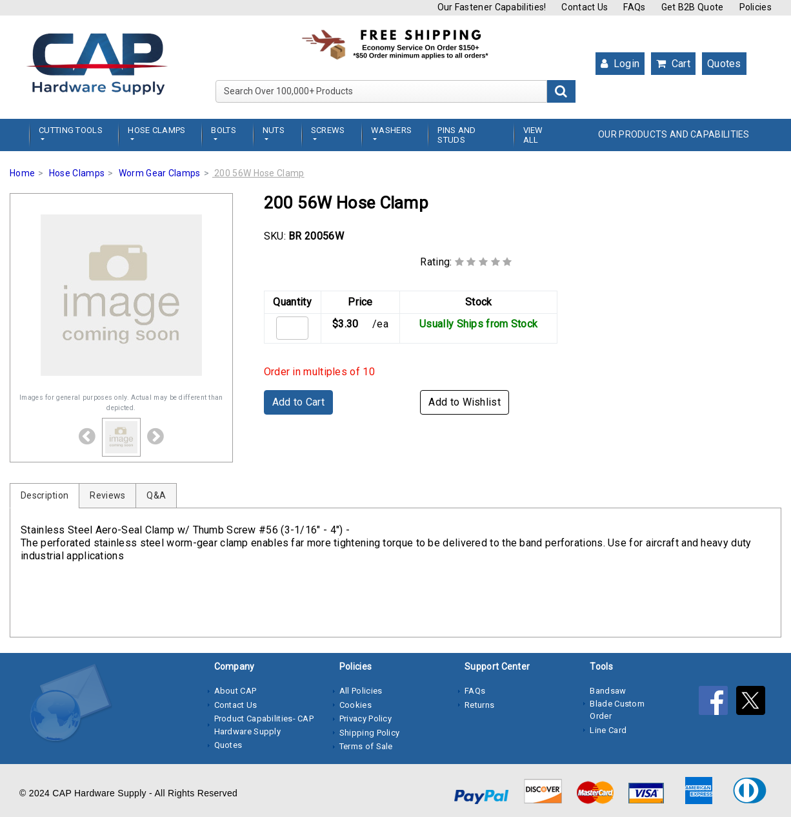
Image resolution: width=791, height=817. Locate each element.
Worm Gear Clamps (160, 173)
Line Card (608, 730)
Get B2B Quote (692, 7)
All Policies (361, 691)
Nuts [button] (274, 130)
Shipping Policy (369, 733)
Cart (673, 63)
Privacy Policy (365, 718)
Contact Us (584, 7)
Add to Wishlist (464, 402)
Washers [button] (391, 130)
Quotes (724, 63)
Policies (755, 7)
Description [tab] (44, 495)
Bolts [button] (223, 130)
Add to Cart (298, 402)
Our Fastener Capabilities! (491, 7)
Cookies (355, 705)
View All (533, 135)
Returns (479, 705)
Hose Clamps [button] (156, 130)
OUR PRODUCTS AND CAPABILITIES (674, 134)
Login (620, 63)
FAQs (634, 7)
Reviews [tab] (107, 495)
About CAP (235, 691)
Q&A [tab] (156, 495)
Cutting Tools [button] (71, 130)
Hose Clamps (77, 173)
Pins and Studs (456, 135)
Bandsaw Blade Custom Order (617, 703)
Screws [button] (328, 130)
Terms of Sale (366, 746)
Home (22, 173)
